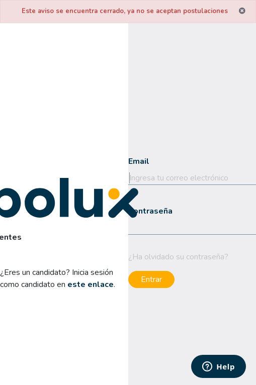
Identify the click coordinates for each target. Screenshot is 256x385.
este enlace (90, 284)
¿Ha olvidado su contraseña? (178, 256)
